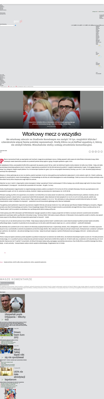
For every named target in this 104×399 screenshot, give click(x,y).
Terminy (1, 76)
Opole (97, 34)
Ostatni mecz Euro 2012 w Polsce (8, 365)
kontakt (1, 9)
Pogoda (97, 25)
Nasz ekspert (2, 292)
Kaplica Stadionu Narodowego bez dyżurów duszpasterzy (12, 382)
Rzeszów (97, 36)
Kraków (97, 31)
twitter (100, 17)
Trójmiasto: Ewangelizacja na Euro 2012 (9, 385)
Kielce (97, 29)
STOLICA (32, 262)
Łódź (97, 43)
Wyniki (1, 79)
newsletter (101, 16)
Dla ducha (2, 367)
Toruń (97, 39)
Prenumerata (2, 82)
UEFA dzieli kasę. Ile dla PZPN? (7, 343)
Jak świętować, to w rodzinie (9, 388)
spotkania (2, 6)
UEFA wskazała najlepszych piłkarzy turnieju (9, 340)
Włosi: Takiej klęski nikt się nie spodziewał (14, 353)
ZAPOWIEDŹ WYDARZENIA (40, 262)
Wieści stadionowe (4, 344)
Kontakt (1, 85)
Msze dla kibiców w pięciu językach (8, 387)
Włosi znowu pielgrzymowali (7, 362)
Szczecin (97, 37)
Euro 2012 (2, 74)
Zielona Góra (98, 42)
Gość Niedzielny (3, 24)
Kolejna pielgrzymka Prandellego (8, 364)
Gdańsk (97, 27)
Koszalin (97, 30)
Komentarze (2, 75)
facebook (101, 18)
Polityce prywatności (18, 289)
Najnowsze (2, 327)
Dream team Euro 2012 (19, 335)
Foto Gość (2, 83)
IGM (1, 84)
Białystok (98, 26)
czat (1, 4)
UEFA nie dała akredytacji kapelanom (15, 375)
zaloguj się (94, 11)
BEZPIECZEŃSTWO (8, 262)
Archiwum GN (3, 14)
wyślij (101, 151)
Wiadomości (2, 77)
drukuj (99, 151)
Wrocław (97, 41)
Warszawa (98, 40)
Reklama (2, 80)
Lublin (97, 32)
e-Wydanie (2, 81)
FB (93, 151)
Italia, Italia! (3, 363)
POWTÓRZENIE (27, 262)
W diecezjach (2, 12)
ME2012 (15, 262)
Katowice (102, 25)
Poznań (97, 35)
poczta (1, 7)
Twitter (96, 151)
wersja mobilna (3, 10)
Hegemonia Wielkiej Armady (7, 341)
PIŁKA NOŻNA (20, 262)
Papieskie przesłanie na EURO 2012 (8, 384)
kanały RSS (101, 15)
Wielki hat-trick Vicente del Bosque (8, 342)
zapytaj (1, 5)
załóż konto (101, 11)
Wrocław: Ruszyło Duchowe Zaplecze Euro (10, 383)
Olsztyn (97, 33)
